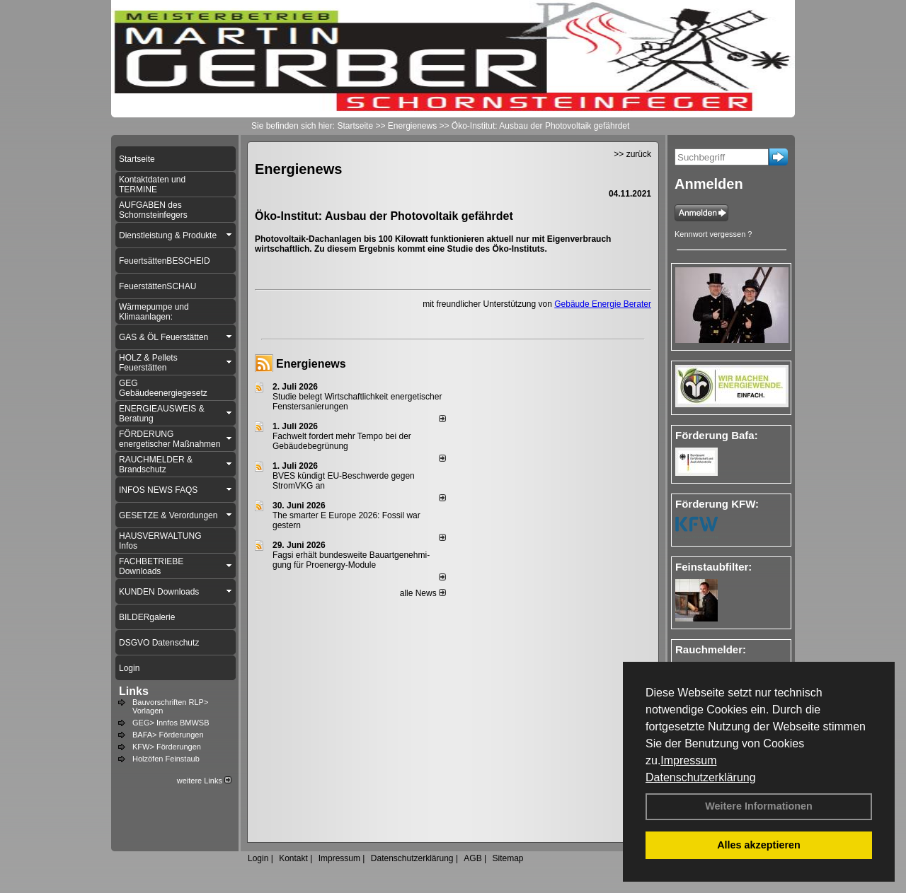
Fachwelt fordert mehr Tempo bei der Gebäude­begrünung (342, 441)
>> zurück (632, 154)
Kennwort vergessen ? (713, 234)
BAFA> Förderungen (168, 734)
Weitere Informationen (759, 806)
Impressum (688, 760)
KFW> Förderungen (166, 746)
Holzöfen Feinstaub (166, 758)
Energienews (311, 364)
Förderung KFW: (717, 504)
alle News (423, 593)
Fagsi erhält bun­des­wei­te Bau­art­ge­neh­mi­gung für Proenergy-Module (351, 560)
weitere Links (204, 780)
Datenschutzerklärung (701, 777)
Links (134, 691)
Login (258, 858)
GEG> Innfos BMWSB (171, 722)
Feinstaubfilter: (713, 567)
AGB (472, 858)
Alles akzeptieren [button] (759, 845)
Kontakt (293, 858)
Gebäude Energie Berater (602, 304)
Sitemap (507, 858)
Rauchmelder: (710, 649)
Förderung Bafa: (716, 435)
